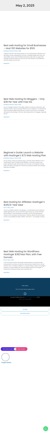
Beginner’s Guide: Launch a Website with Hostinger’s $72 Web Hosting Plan (25, 154)
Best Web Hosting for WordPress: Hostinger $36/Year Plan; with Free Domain (23, 254)
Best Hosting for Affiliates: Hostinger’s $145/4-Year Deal (24, 203)
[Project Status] (5, 357)
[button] (45, 428)
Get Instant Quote (25, 313)
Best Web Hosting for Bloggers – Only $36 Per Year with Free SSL (24, 100)
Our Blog (25, 309)
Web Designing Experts (30, 297)
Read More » (7, 63)
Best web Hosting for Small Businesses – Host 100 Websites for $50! (25, 47)
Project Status (6, 362)
